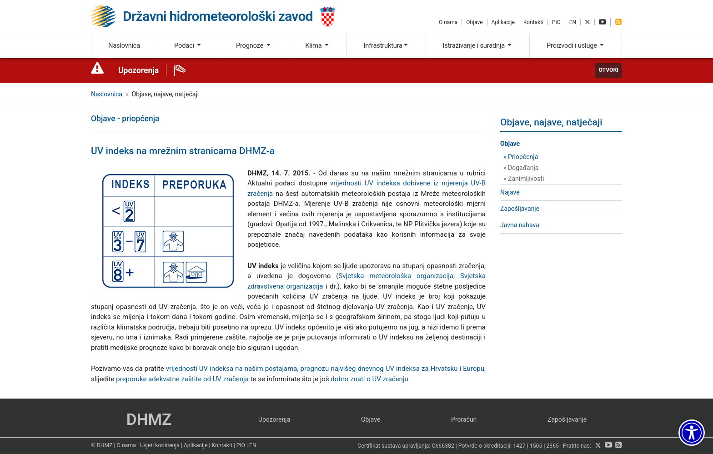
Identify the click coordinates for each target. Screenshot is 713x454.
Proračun (464, 419)
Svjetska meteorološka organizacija (395, 276)
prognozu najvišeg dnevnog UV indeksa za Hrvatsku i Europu (392, 368)
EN (572, 22)
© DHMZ (101, 445)
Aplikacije (503, 22)
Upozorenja (138, 70)
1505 (536, 446)
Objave (474, 22)
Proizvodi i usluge (576, 45)
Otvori (608, 70)
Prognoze (253, 45)
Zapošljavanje (519, 208)
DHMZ (148, 419)
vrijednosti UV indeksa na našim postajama (231, 368)
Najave (510, 192)
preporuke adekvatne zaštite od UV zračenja (182, 379)
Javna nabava (519, 225)
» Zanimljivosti (523, 178)
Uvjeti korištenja (160, 445)
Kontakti (533, 22)
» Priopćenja (520, 156)
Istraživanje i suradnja (478, 45)
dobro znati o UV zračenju (369, 379)
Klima (317, 45)
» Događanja (520, 167)
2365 (552, 446)
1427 (519, 446)
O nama (448, 22)
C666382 (443, 446)
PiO (556, 22)
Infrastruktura (386, 45)
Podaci (188, 45)
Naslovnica (124, 45)
